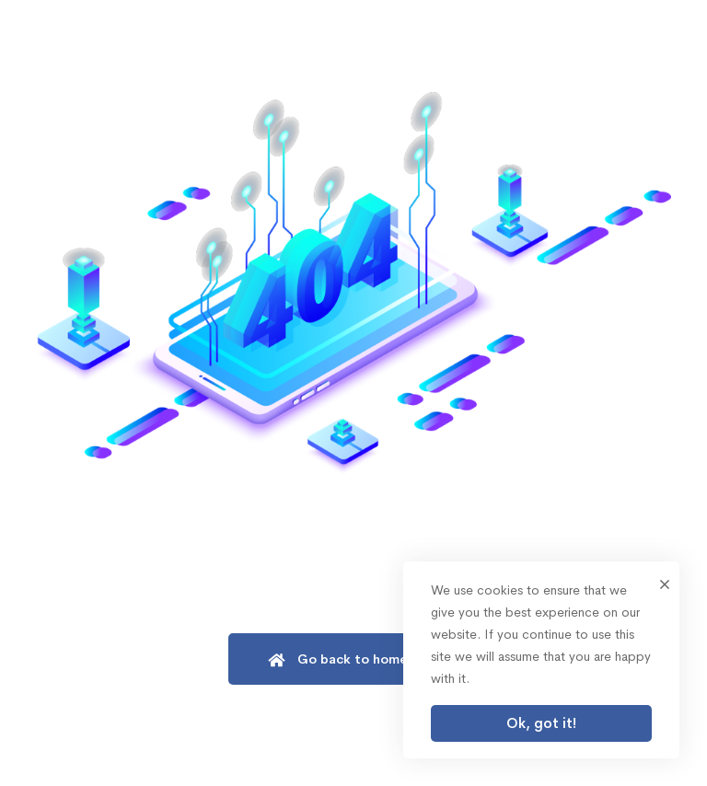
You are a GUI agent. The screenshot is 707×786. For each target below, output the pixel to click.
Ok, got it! (541, 723)
